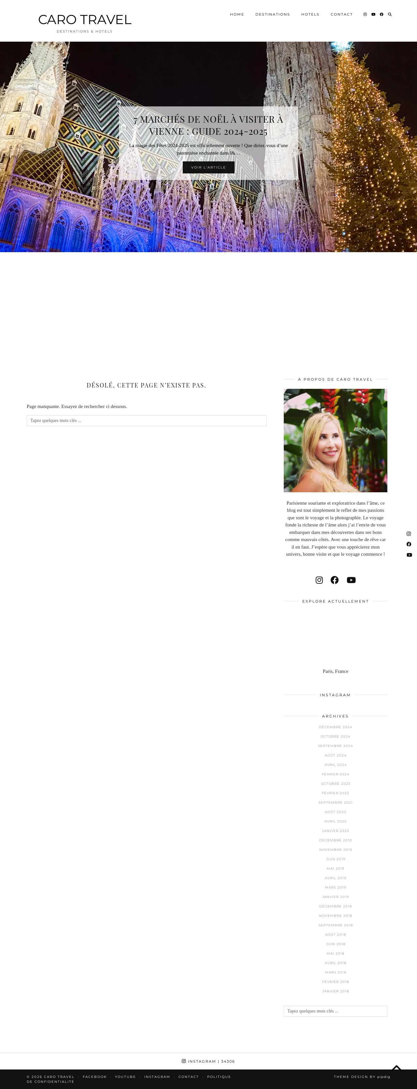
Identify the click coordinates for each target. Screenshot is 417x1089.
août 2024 (336, 755)
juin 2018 (335, 944)
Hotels (310, 14)
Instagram (208, 1061)
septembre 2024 (335, 746)
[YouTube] (373, 14)
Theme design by (362, 1077)
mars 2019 (335, 887)
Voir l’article (208, 167)
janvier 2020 (336, 831)
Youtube (125, 1077)
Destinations (272, 14)
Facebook (95, 1077)
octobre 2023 (336, 784)
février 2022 (335, 793)
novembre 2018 (335, 916)
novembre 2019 (335, 850)
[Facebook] (382, 14)
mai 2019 (335, 868)
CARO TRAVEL (85, 19)
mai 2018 (335, 953)
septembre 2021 (336, 802)
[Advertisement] (208, 305)
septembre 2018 (336, 925)
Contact (342, 14)
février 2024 (336, 774)
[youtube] (351, 580)
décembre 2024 (335, 727)
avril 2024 (335, 765)
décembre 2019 (335, 840)
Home (237, 14)
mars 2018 (335, 972)
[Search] (390, 14)
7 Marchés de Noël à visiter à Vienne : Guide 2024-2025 (208, 125)
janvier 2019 (335, 897)
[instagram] (319, 580)
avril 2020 (335, 821)
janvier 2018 (335, 991)
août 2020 (336, 812)
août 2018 (335, 934)
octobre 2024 (336, 736)
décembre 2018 (335, 906)
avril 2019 (335, 878)
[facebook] (335, 580)
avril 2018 (335, 963)
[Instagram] (365, 14)
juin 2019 (335, 859)
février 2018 (335, 982)
